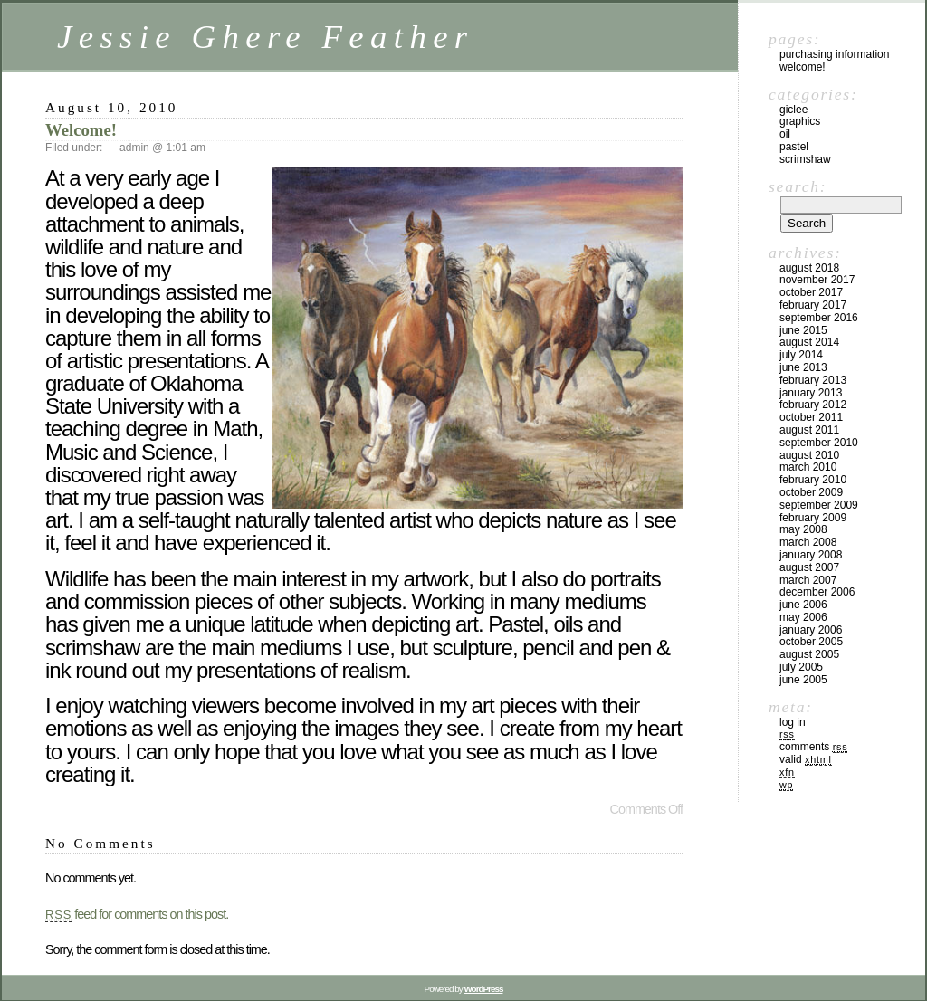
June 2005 (803, 679)
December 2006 (817, 592)
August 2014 (809, 342)
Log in (792, 722)
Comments (813, 746)
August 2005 (809, 654)
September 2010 (818, 442)
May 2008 (803, 529)
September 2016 (818, 317)
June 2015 (803, 330)
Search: (798, 186)
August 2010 (809, 455)
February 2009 (812, 517)
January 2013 (810, 392)
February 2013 (812, 380)
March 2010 (807, 467)
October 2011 (811, 417)
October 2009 (811, 492)
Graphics (799, 121)
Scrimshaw (805, 159)
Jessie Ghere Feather (265, 36)
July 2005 (801, 667)
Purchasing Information (834, 54)
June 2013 (803, 367)
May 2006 (803, 617)
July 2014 (801, 354)
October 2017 (811, 292)
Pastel (793, 146)
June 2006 (803, 604)
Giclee (793, 109)
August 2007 (809, 567)
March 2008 (807, 542)
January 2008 (810, 554)
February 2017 (812, 305)
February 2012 (812, 404)
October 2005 (811, 641)
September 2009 (818, 505)
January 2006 (810, 630)
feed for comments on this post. (136, 914)
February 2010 (812, 479)
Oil (784, 134)
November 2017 (817, 279)
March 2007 (807, 580)
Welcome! (81, 129)
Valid (805, 759)
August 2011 (809, 430)
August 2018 (809, 268)
